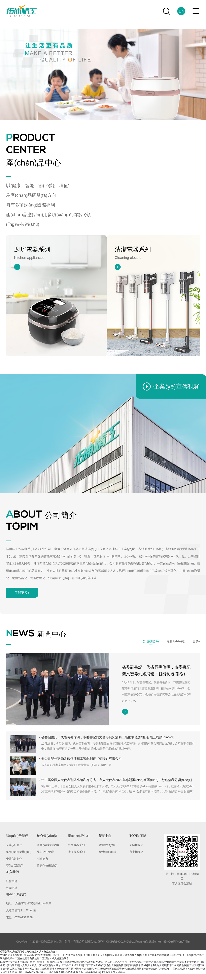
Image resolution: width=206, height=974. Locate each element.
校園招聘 (11, 888)
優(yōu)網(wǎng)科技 (177, 941)
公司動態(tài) (107, 845)
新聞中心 (105, 836)
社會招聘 (11, 881)
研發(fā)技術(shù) (48, 845)
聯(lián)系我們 (15, 865)
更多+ (196, 641)
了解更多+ (22, 592)
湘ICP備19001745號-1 (119, 941)
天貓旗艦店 (136, 845)
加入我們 (12, 872)
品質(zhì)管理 (45, 851)
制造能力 (42, 858)
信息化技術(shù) (47, 865)
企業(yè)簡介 (14, 845)
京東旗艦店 (136, 851)
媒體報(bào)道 (107, 851)
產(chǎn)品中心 (79, 836)
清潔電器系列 (76, 851)
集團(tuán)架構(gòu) (18, 851)
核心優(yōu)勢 (47, 836)
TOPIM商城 (137, 836)
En (181, 11)
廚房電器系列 (76, 845)
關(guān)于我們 (17, 836)
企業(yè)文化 (14, 858)
